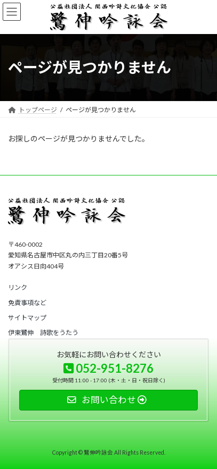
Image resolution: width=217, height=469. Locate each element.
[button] (17, 287)
